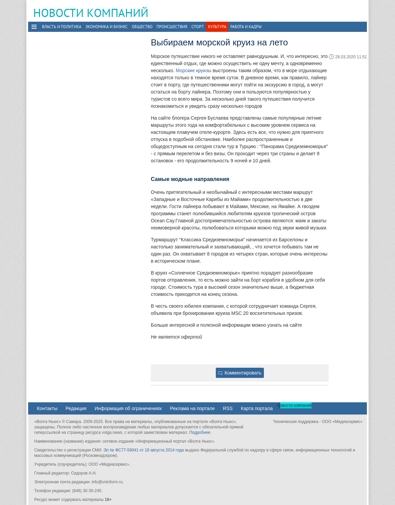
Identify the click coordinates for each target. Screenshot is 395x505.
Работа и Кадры (246, 26)
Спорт (197, 26)
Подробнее (199, 432)
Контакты (47, 408)
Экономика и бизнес (106, 26)
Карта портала (257, 408)
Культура (217, 26)
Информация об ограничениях (128, 408)
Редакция (75, 408)
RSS (228, 408)
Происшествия (172, 26)
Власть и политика (61, 26)
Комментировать (240, 373)
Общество (142, 26)
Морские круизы (193, 70)
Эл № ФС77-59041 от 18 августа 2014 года (143, 450)
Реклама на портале (192, 408)
